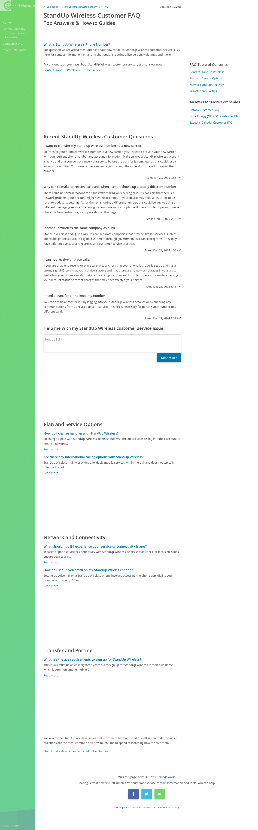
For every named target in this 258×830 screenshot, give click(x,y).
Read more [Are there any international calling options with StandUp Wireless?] (51, 473)
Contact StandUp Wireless (207, 72)
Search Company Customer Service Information (14, 33)
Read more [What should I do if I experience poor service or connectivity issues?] (51, 562)
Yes (153, 777)
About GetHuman (14, 50)
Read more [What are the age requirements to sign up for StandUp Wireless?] (51, 675)
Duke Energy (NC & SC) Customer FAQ (214, 116)
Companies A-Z (13, 44)
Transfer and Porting (203, 91)
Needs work (167, 777)
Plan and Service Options (206, 78)
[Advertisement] (112, 102)
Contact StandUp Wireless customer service (73, 70)
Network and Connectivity (207, 85)
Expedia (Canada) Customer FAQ (211, 122)
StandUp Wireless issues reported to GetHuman (76, 751)
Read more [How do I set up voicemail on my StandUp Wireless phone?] (51, 586)
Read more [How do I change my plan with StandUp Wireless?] (51, 449)
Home (7, 22)
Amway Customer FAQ (204, 110)
